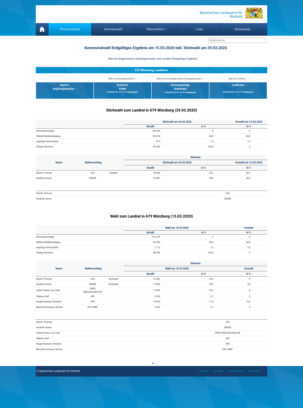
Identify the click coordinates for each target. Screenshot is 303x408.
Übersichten (155, 29)
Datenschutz (236, 371)
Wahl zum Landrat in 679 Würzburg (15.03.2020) (151, 216)
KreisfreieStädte (122, 88)
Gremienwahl (113, 29)
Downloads (242, 29)
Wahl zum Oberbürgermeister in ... (122, 79)
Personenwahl (70, 29)
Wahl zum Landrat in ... (238, 79)
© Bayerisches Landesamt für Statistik (58, 371)
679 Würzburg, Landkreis (151, 70)
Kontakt (218, 371)
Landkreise (238, 88)
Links (199, 29)
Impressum (255, 371)
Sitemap (203, 371)
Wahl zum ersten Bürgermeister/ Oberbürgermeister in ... (180, 79)
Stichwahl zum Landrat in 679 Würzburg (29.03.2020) (151, 110)
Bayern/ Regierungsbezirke (64, 87)
